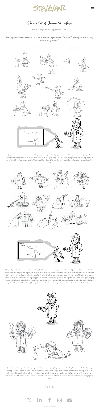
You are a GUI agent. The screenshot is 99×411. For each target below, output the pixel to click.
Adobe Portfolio (52, 406)
